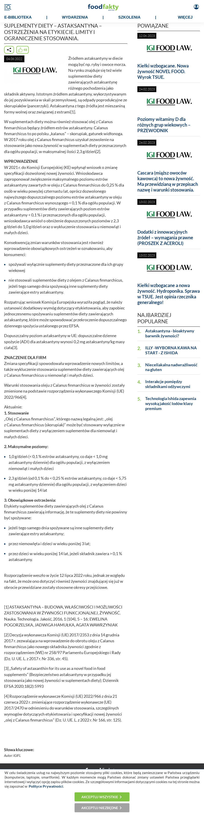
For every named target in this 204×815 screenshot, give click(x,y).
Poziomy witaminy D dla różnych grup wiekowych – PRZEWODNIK (163, 124)
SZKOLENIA (129, 17)
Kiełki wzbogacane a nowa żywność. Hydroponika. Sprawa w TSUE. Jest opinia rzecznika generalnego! (168, 294)
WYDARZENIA (75, 17)
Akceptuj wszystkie (99, 797)
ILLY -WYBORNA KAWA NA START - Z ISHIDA (171, 350)
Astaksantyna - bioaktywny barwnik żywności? (169, 333)
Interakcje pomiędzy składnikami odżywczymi (167, 384)
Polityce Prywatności (46, 786)
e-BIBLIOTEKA (18, 17)
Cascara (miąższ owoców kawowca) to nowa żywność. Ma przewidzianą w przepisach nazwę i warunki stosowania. (167, 181)
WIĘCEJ (185, 17)
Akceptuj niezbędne (99, 808)
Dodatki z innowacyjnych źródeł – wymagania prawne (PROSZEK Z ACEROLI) (165, 237)
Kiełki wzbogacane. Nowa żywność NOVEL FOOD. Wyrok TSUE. (163, 71)
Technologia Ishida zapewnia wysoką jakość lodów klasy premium (170, 403)
